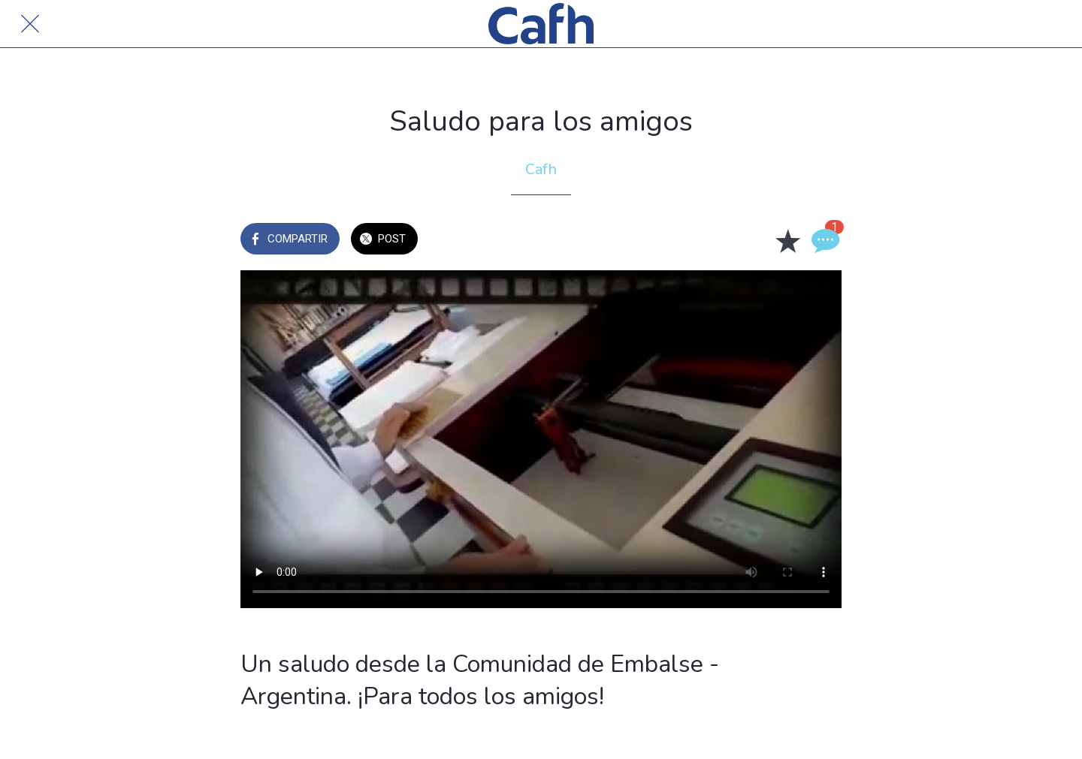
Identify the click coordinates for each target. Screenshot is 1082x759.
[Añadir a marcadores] (787, 240)
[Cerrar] (30, 24)
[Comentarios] (823, 240)
